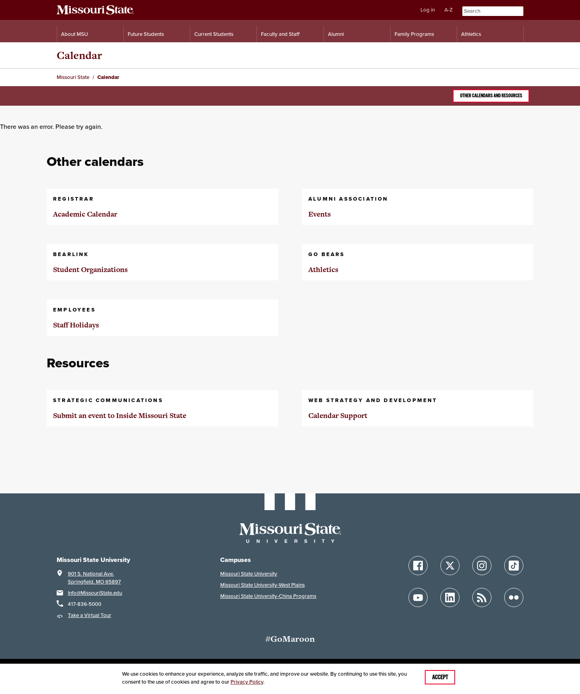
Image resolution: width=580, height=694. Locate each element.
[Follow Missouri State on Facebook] (418, 565)
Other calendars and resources (491, 96)
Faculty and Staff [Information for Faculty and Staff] (280, 34)
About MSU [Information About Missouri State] (74, 34)
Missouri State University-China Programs (268, 596)
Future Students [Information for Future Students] (146, 34)
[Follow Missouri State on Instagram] (481, 565)
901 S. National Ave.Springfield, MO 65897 (94, 578)
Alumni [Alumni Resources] (336, 34)
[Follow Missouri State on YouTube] (418, 597)
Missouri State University (248, 574)
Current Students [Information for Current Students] (213, 34)
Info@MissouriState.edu (95, 593)
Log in (427, 10)
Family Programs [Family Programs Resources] (414, 34)
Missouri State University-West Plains (262, 585)
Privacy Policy (247, 682)
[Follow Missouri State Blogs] (481, 597)
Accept (440, 677)
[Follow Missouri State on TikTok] (513, 565)
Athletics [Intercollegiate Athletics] (471, 34)
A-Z (448, 10)
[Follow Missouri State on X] (450, 565)
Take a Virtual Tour (89, 615)
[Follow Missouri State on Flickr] (513, 597)
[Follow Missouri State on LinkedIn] (450, 597)
